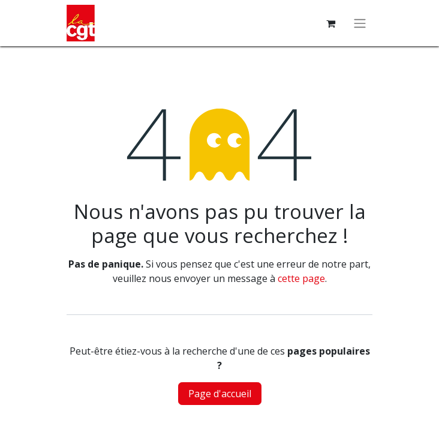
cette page (301, 278)
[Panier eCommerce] (330, 23)
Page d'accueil (219, 393)
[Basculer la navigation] (359, 23)
